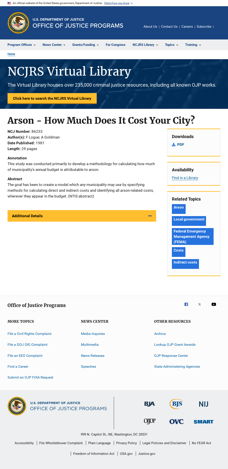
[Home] (78, 23)
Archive (160, 334)
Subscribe (204, 27)
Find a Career (18, 366)
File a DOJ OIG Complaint (27, 344)
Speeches (88, 366)
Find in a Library (185, 178)
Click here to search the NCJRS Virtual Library (52, 98)
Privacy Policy (126, 443)
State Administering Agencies (177, 366)
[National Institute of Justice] (203, 407)
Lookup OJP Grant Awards (175, 344)
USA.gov (126, 454)
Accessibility (24, 443)
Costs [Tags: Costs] (179, 250)
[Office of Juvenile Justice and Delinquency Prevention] (149, 425)
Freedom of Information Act (93, 454)
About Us (150, 27)
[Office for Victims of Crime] (176, 425)
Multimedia (90, 344)
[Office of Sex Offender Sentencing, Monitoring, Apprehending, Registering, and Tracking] (203, 424)
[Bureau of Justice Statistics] (176, 410)
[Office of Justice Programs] (18, 23)
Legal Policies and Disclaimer (164, 443)
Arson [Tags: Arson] (179, 207)
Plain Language (99, 443)
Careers (187, 27)
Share (220, 29)
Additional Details (27, 216)
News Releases (92, 356)
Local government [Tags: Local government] (189, 219)
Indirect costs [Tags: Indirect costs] (185, 262)
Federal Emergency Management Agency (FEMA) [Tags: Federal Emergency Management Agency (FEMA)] (192, 236)
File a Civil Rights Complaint (29, 334)
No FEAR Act (201, 443)
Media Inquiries (93, 334)
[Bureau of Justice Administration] (149, 407)
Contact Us (169, 27)
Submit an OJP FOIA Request (30, 377)
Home (11, 54)
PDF (180, 144)
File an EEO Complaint (25, 356)
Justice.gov (146, 454)
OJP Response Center (171, 356)
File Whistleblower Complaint (61, 443)
